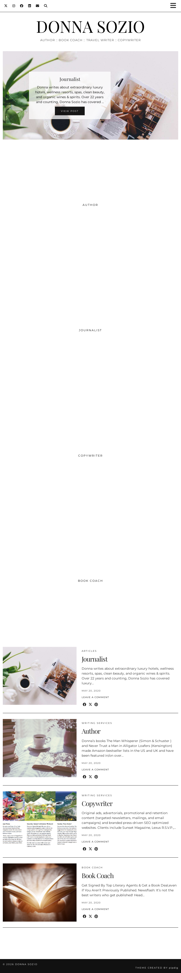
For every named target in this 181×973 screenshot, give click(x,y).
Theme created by (156, 967)
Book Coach (92, 867)
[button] (174, 6)
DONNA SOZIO (90, 26)
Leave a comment (95, 697)
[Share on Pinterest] (96, 704)
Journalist (94, 659)
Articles (89, 650)
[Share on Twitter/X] (90, 704)
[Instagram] (13, 6)
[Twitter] (6, 6)
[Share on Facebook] (84, 704)
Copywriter (97, 803)
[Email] (37, 6)
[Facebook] (21, 6)
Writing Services (97, 723)
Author (91, 731)
